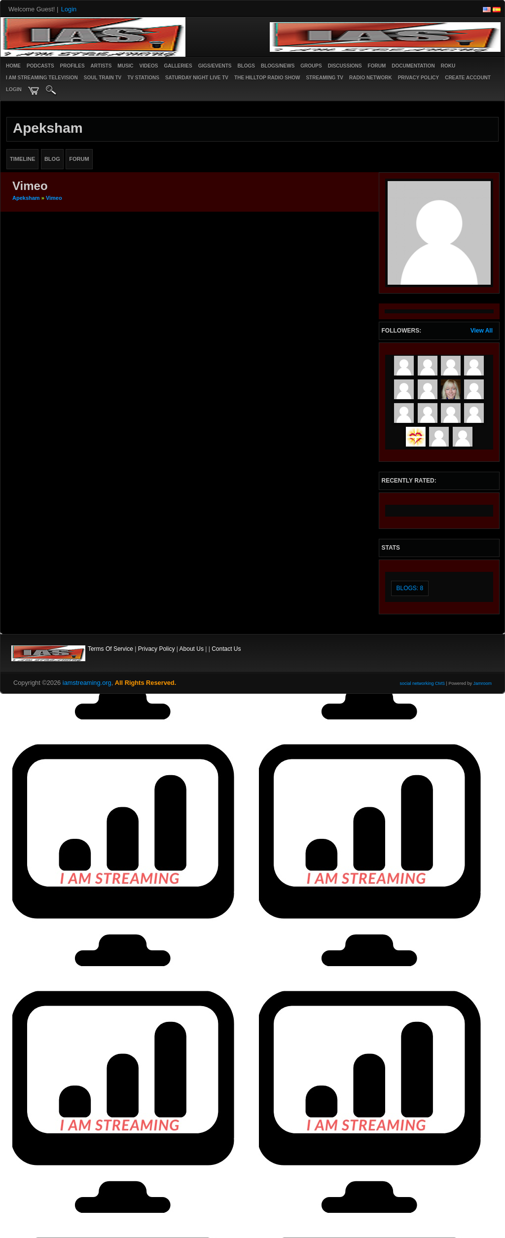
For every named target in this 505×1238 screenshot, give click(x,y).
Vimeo (54, 198)
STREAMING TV (324, 77)
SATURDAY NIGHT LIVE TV (196, 77)
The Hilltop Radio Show (267, 77)
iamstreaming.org (87, 682)
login (14, 89)
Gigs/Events (215, 66)
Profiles (72, 66)
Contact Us (226, 648)
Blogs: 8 (410, 588)
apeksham (26, 198)
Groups (311, 66)
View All (481, 330)
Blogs (246, 66)
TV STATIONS (143, 77)
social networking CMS (422, 683)
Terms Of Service (110, 648)
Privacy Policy (156, 648)
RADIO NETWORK (370, 77)
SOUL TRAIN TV (102, 77)
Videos (149, 66)
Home (13, 66)
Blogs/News (277, 66)
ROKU (448, 66)
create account (468, 77)
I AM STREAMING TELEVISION (42, 77)
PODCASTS (40, 66)
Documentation (413, 66)
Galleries (178, 66)
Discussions (345, 66)
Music (125, 66)
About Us (192, 648)
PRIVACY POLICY (418, 77)
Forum (377, 66)
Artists (101, 66)
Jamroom (482, 683)
